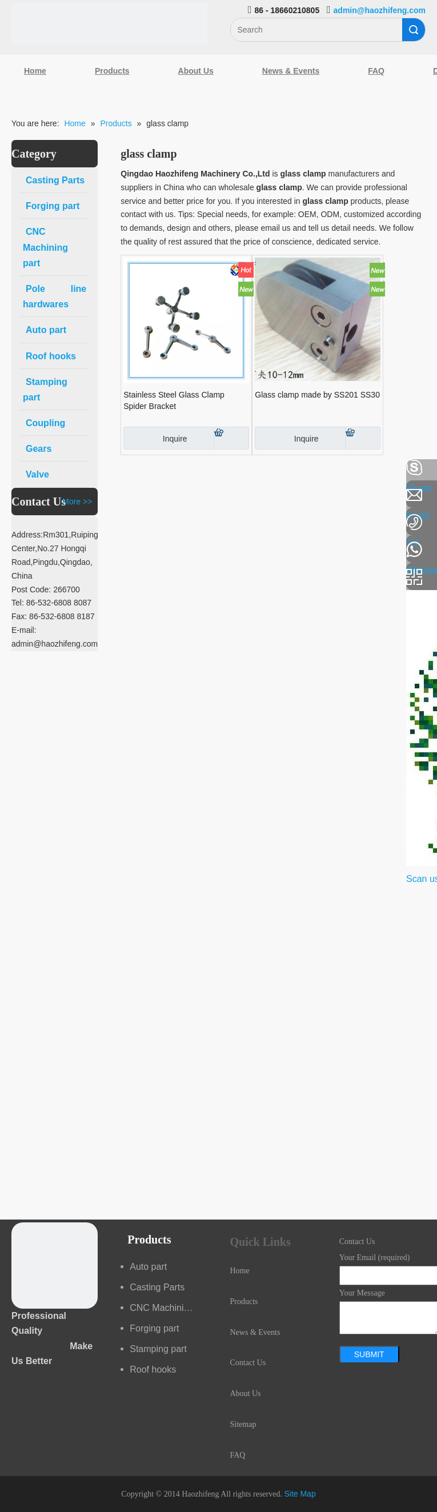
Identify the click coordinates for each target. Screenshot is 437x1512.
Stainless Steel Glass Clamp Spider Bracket (173, 400)
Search (413, 29)
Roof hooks (153, 1369)
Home (35, 70)
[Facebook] (14, 468)
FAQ (376, 70)
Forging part (154, 1328)
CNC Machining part (168, 1308)
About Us (196, 70)
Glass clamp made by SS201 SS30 (317, 394)
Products (112, 70)
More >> (77, 502)
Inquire (155, 438)
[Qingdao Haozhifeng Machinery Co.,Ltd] (109, 24)
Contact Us (248, 1362)
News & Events (290, 70)
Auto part (148, 1267)
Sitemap (243, 1424)
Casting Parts (157, 1287)
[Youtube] (14, 558)
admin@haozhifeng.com (380, 10)
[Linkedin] (14, 498)
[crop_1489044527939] (54, 1265)
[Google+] (14, 528)
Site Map (299, 1493)
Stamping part (158, 1349)
